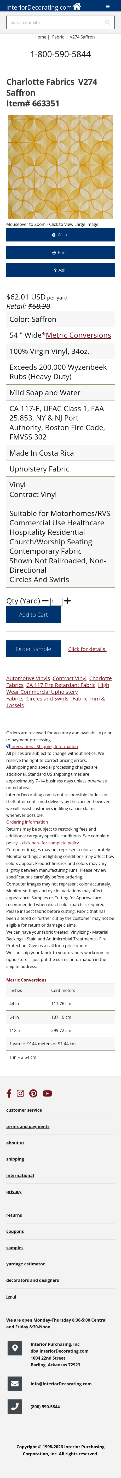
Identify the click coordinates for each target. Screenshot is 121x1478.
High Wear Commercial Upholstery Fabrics (57, 691)
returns (14, 1215)
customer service (24, 1110)
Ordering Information (27, 822)
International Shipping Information (42, 746)
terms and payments (27, 1126)
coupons (15, 1231)
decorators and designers (32, 1280)
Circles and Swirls (47, 698)
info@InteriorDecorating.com (61, 1384)
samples (15, 1248)
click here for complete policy (50, 843)
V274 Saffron (82, 37)
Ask (62, 270)
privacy (13, 1191)
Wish (62, 235)
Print (62, 252)
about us (15, 1143)
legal (11, 1296)
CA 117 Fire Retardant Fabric (60, 685)
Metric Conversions (78, 335)
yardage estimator (25, 1264)
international (20, 1175)
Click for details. (87, 649)
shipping (15, 1159)
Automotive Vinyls (28, 678)
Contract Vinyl (70, 678)
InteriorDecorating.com (44, 5)
